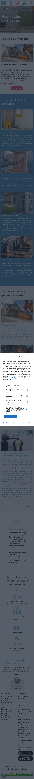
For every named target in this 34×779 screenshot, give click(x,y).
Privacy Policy (27, 423)
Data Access (16, 423)
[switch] (27, 390)
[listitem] (17, 386)
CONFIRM (10, 416)
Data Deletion (7, 423)
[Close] (30, 356)
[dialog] (17, 389)
